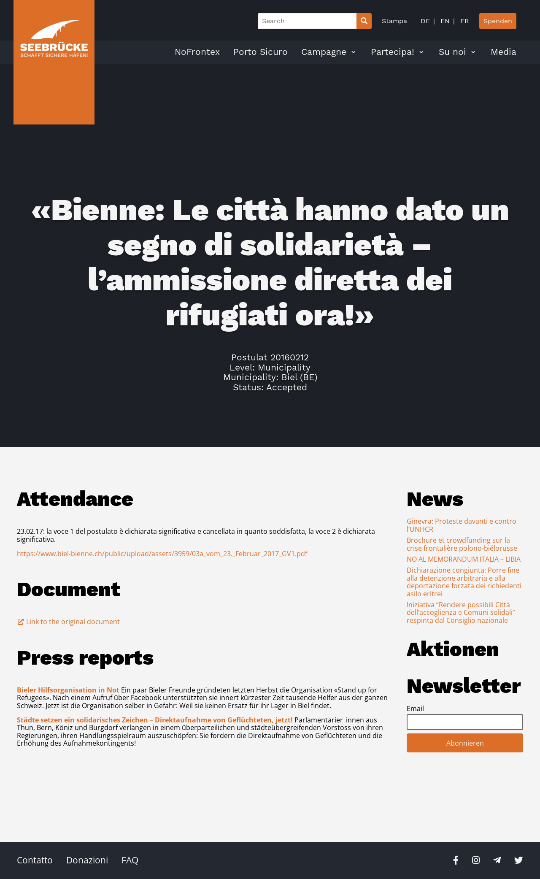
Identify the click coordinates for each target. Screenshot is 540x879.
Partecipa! (392, 52)
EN (444, 21)
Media (503, 52)
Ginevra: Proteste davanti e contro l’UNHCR (461, 525)
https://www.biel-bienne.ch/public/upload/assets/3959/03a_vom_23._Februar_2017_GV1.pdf (162, 553)
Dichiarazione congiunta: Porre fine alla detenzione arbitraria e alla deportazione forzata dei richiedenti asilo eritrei (464, 581)
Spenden (497, 21)
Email (415, 708)
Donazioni (87, 860)
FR (463, 21)
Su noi (452, 52)
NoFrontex (197, 52)
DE (425, 21)
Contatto (35, 860)
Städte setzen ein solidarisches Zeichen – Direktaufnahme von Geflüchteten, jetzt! (155, 720)
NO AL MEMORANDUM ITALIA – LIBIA (464, 559)
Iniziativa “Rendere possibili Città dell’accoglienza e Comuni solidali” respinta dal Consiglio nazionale (461, 612)
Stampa (394, 21)
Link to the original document (68, 621)
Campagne (323, 52)
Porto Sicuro (260, 52)
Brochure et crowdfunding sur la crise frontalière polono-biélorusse (462, 544)
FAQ (130, 860)
